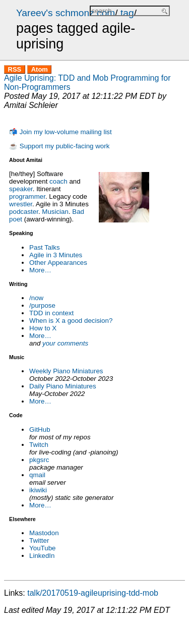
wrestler (20, 204)
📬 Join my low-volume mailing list (60, 132)
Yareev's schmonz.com (65, 13)
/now (36, 298)
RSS (15, 69)
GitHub (39, 429)
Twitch (38, 444)
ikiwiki (38, 490)
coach (58, 181)
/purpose (42, 305)
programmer (27, 196)
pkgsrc (39, 460)
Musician (55, 211)
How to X (42, 328)
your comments (65, 343)
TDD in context (51, 313)
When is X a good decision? (70, 320)
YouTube (42, 548)
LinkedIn (41, 555)
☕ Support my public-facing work (59, 146)
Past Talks (44, 247)
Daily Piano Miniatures (62, 386)
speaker (21, 189)
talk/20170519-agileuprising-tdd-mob (92, 593)
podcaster (23, 211)
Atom (39, 69)
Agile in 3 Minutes (55, 255)
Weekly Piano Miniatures (66, 371)
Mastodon (44, 533)
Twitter (39, 540)
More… (40, 270)
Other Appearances (58, 262)
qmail (37, 475)
